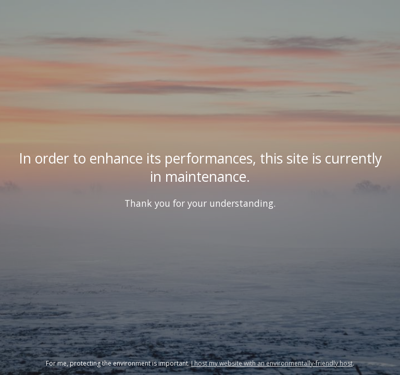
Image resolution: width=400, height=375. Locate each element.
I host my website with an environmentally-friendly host (272, 363)
